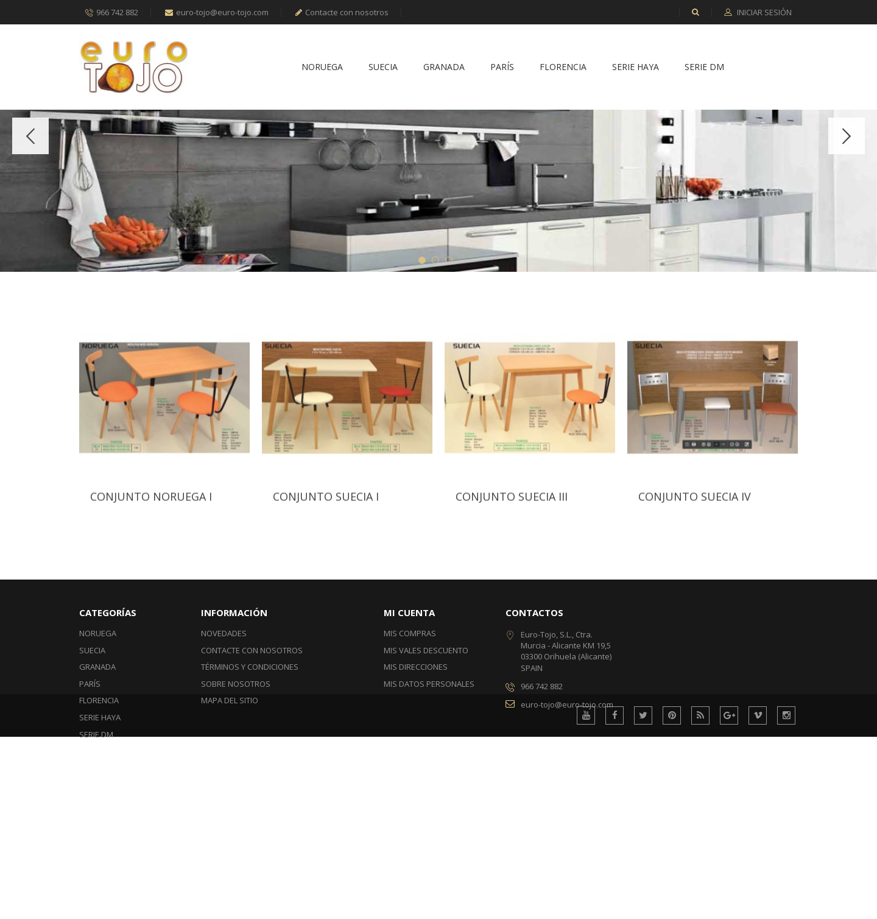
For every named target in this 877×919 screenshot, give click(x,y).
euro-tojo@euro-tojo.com (217, 12)
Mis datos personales (429, 793)
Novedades (224, 742)
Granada (444, 67)
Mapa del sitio (229, 809)
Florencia (563, 67)
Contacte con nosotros (342, 12)
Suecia (383, 67)
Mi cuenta (409, 722)
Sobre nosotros (235, 793)
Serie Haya (635, 67)
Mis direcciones (416, 776)
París (502, 67)
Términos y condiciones (249, 776)
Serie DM (704, 67)
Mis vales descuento (426, 759)
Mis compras (410, 742)
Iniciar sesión (763, 13)
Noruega (322, 67)
